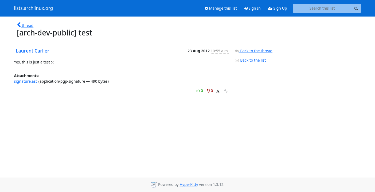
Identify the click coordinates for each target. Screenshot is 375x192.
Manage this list (221, 8)
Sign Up (277, 8)
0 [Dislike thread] (210, 90)
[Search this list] (322, 8)
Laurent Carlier (32, 50)
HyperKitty (188, 184)
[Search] (356, 8)
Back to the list (250, 60)
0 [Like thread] (200, 90)
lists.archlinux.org (33, 8)
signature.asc (26, 81)
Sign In (252, 8)
